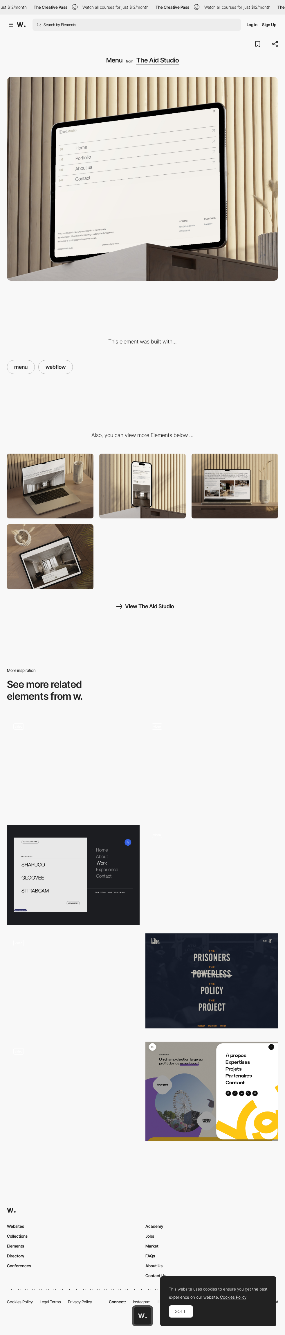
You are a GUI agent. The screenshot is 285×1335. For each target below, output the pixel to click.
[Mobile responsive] (142, 556)
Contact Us (155, 1275)
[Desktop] (50, 486)
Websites (15, 1226)
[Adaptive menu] (73, 1091)
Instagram (142, 1301)
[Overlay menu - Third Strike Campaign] (211, 980)
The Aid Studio (157, 60)
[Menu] (73, 875)
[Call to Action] (50, 556)
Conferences (19, 1265)
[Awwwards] (21, 24)
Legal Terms (50, 1301)
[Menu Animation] (73, 766)
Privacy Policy (80, 1301)
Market (151, 1245)
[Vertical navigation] (211, 766)
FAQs (150, 1255)
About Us (154, 1265)
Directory (15, 1255)
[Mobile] (142, 486)
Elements (15, 1245)
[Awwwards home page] (142, 1316)
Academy (154, 1226)
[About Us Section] (235, 486)
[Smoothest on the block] (211, 875)
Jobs (149, 1236)
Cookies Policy (20, 1301)
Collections (17, 1236)
